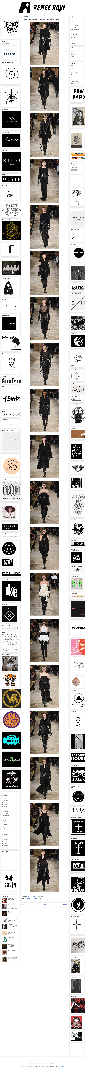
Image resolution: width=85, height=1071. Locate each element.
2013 (5, 841)
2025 (5, 797)
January (5, 831)
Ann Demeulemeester (29, 898)
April (4, 826)
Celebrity (15, 634)
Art (3, 634)
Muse (5, 642)
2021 (5, 804)
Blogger (62, 1066)
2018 (5, 810)
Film (17, 638)
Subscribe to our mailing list (75, 164)
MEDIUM (73, 37)
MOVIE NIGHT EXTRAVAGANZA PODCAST (74, 34)
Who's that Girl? (74, 72)
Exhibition (7, 636)
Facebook (73, 52)
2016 (5, 836)
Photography (11, 644)
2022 (5, 802)
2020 (5, 806)
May (4, 824)
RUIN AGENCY (74, 27)
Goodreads (73, 54)
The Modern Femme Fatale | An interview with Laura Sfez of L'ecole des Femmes (12, 906)
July (4, 820)
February (5, 830)
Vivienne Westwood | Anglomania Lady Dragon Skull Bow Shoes (12, 919)
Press (72, 18)
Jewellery (15, 639)
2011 (5, 845)
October (5, 815)
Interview (7, 639)
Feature (9, 638)
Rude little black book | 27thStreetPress (12, 958)
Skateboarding (11, 647)
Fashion (35, 898)
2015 (5, 837)
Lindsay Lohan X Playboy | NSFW (11, 899)
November (5, 813)
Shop (16, 646)
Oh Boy (3, 644)
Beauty (8, 634)
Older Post (64, 904)
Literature (16, 641)
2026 (5, 795)
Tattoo (9, 649)
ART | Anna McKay (12, 950)
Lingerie (8, 641)
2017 (5, 834)
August (5, 819)
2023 (5, 800)
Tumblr (72, 58)
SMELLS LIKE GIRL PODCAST (75, 43)
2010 (5, 847)
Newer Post (24, 904)
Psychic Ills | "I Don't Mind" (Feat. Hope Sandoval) (12, 932)
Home (44, 904)
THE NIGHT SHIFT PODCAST (75, 30)
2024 (5, 798)
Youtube (72, 56)
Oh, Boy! (73, 74)
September (5, 817)
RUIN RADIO (5, 646)
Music (11, 643)
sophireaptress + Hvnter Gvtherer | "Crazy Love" (11, 945)
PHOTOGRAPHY (74, 25)
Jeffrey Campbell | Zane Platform (11, 938)
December (5, 811)
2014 (5, 839)
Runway (39, 898)
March (4, 828)
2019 (5, 808)
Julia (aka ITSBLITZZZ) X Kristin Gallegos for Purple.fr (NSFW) (12, 926)
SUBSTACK (73, 39)
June (4, 822)
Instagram (73, 50)
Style (3, 649)
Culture (72, 79)
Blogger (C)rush (74, 81)
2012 (5, 843)
